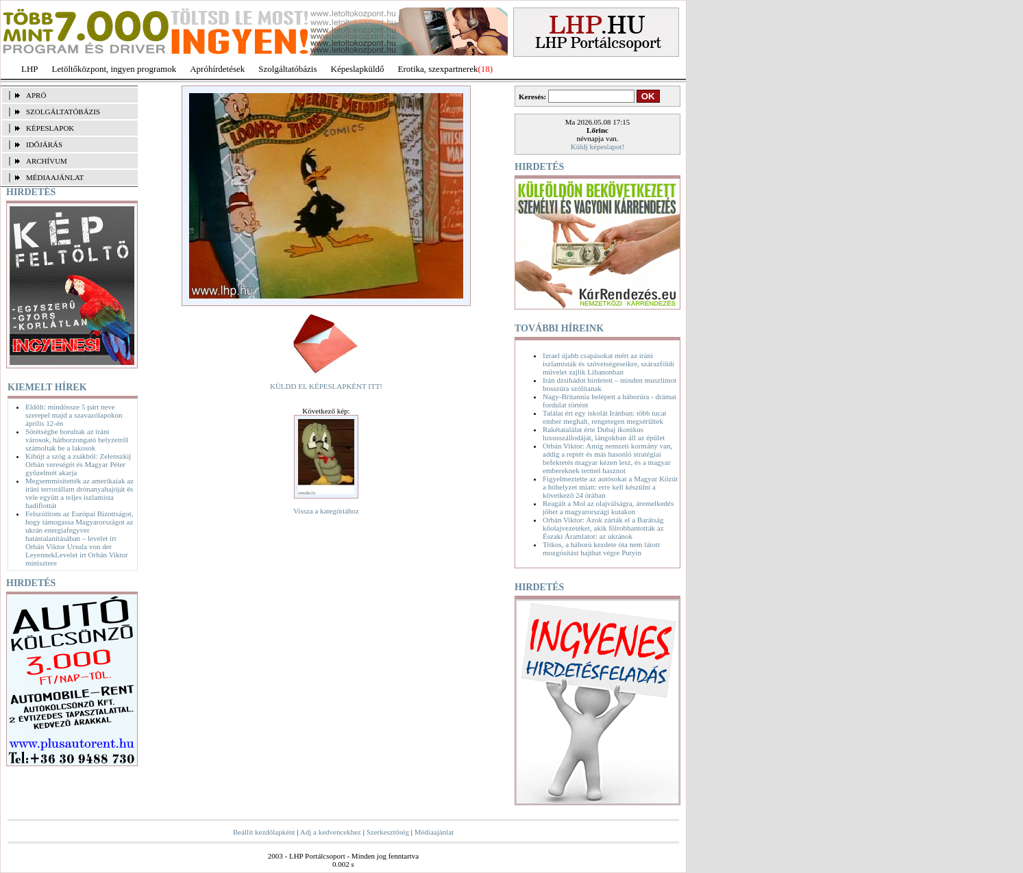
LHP (29, 69)
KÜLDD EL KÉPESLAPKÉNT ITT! (326, 386)
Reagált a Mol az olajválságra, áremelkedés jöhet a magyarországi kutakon (608, 507)
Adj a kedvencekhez (330, 832)
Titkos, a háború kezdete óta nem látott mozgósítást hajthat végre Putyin (601, 548)
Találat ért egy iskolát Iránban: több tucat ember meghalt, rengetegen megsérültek (605, 417)
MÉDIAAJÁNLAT (55, 177)
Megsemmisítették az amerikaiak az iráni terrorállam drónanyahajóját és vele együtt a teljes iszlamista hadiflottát (79, 493)
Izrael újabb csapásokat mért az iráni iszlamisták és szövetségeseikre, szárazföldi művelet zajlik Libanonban (608, 363)
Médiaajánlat (434, 832)
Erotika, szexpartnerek (438, 69)
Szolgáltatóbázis (287, 69)
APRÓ (36, 95)
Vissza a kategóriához (326, 511)
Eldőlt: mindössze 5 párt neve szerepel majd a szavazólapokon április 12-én (73, 415)
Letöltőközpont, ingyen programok (114, 69)
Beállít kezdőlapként (264, 832)
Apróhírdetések (217, 69)
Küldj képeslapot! (598, 146)
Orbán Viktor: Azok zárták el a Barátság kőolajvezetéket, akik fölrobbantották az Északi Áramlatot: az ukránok (603, 528)
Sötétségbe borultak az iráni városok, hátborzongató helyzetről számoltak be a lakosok (76, 439)
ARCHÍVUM (46, 161)
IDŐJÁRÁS (44, 144)
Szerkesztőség (388, 832)
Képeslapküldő (357, 69)
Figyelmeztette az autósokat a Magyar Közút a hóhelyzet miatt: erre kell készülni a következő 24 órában (610, 487)
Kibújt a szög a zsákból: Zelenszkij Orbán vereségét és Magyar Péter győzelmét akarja (78, 464)
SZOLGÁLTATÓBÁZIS (63, 111)
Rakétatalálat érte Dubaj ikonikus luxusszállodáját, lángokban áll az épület (604, 433)
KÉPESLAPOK (50, 128)
